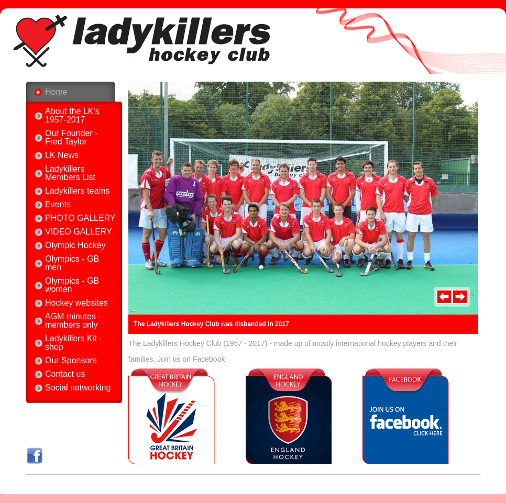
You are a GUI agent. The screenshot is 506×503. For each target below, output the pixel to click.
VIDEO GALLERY (78, 232)
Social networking (78, 388)
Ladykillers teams (77, 191)
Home (56, 91)
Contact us (65, 374)
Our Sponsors (71, 360)
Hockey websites (76, 303)
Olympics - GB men (72, 263)
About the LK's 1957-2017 (72, 115)
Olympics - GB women (72, 285)
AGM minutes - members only (73, 320)
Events (58, 204)
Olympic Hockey (75, 245)
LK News (62, 155)
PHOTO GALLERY (80, 218)
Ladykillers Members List (70, 173)
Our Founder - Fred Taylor (71, 137)
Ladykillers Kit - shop (73, 342)
